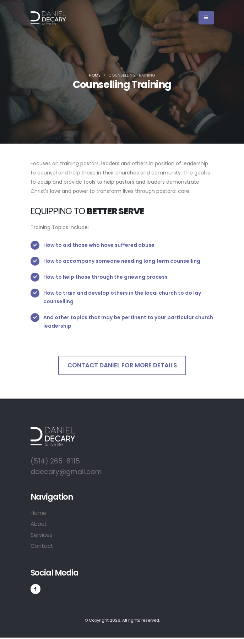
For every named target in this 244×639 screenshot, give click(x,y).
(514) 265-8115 (55, 461)
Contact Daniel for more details (122, 365)
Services (42, 535)
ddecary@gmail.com (66, 472)
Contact (42, 546)
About (39, 524)
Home (95, 75)
